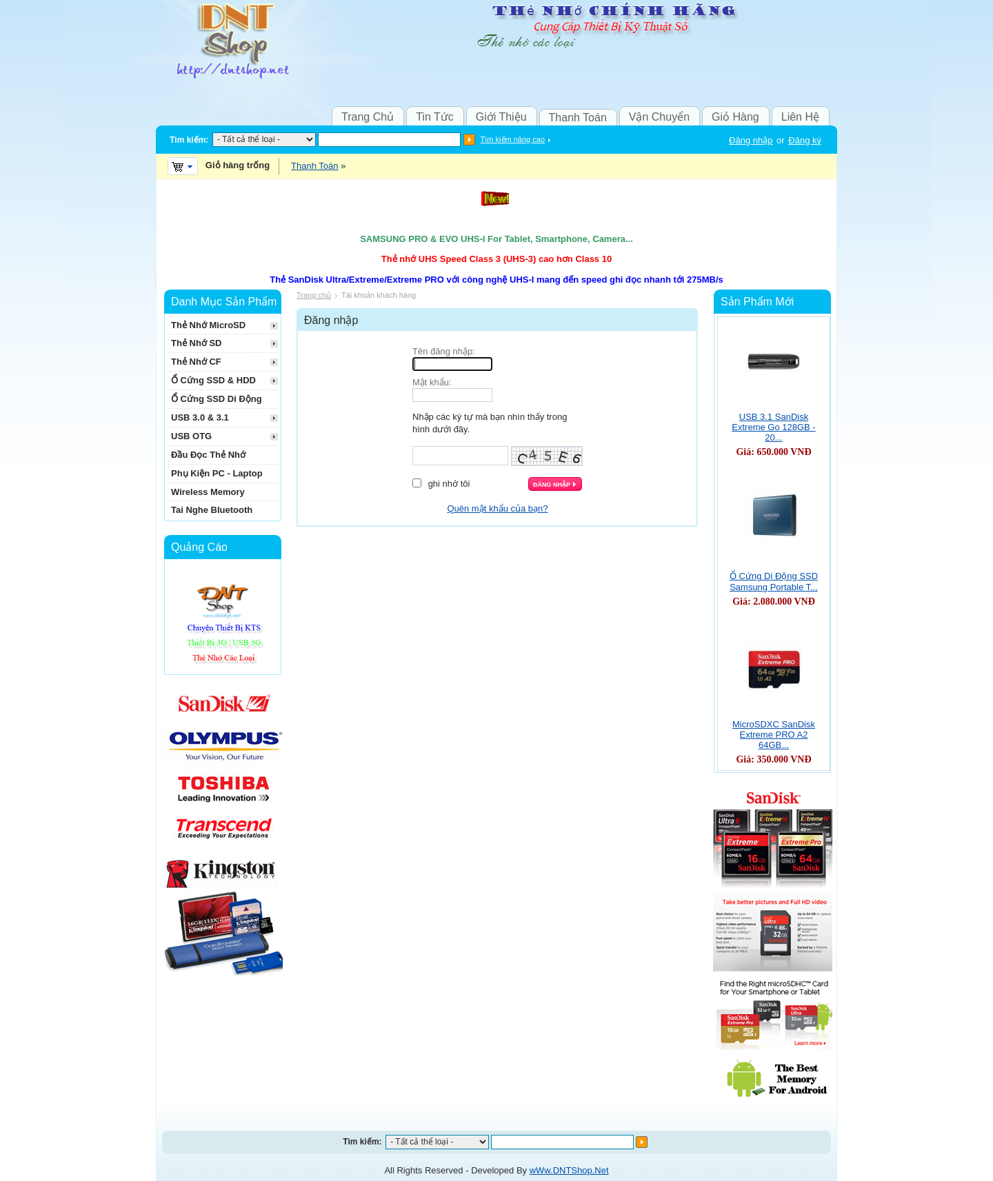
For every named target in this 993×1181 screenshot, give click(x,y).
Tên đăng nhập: (443, 351)
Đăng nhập (750, 140)
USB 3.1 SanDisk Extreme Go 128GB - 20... (773, 427)
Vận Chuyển (659, 117)
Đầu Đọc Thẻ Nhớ (208, 455)
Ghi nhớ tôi (449, 483)
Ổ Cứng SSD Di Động (216, 399)
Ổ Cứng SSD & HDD (213, 380)
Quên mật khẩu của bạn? (497, 508)
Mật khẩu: (432, 382)
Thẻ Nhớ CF (196, 361)
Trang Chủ (367, 117)
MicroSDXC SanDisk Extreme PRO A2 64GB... (773, 734)
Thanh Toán (578, 117)
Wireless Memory (208, 492)
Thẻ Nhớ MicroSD (208, 325)
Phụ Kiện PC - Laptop (217, 473)
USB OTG (191, 436)
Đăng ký (804, 140)
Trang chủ (314, 295)
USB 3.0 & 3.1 (200, 417)
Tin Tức (435, 117)
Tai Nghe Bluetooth (211, 510)
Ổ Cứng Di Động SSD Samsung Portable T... (774, 581)
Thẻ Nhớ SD (196, 343)
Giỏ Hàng (735, 117)
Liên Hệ (800, 117)
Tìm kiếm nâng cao (513, 139)
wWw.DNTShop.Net (569, 1170)
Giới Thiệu (501, 117)
